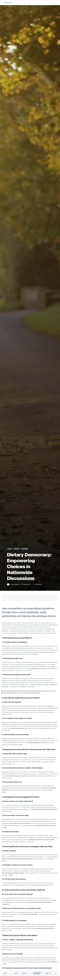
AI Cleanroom (54, 962)
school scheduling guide (17, 728)
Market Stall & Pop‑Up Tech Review (19, 823)
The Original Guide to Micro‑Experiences (44, 809)
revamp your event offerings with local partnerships (17, 859)
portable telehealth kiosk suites (17, 776)
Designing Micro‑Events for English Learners (41, 839)
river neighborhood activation (36, 668)
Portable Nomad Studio (30, 914)
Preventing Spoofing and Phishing (42, 928)
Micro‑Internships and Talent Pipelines (13, 873)
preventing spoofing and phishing (37, 742)
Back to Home (7, 2)
